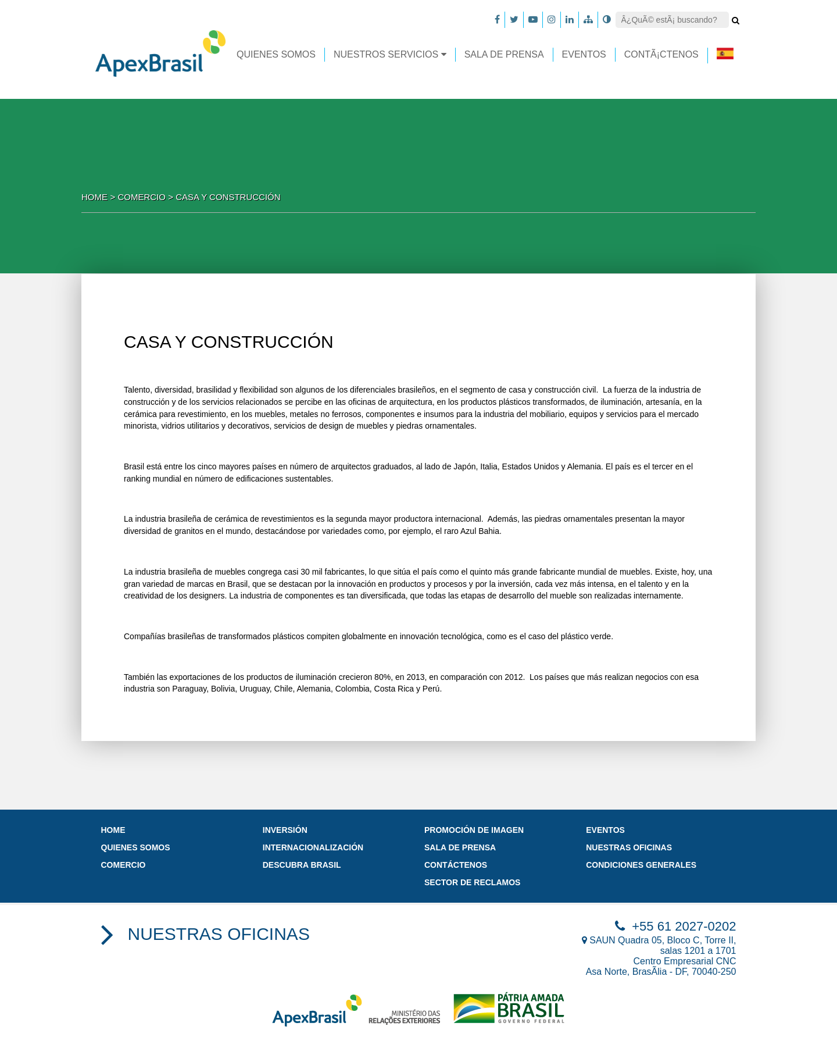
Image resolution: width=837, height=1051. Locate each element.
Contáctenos (455, 865)
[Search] (672, 20)
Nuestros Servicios (390, 54)
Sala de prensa (504, 54)
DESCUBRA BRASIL (302, 865)
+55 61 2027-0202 (675, 926)
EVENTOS (584, 54)
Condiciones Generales (641, 865)
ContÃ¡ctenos (661, 54)
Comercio (123, 865)
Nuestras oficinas (629, 847)
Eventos (605, 830)
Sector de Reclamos (472, 882)
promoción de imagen (474, 830)
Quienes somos (276, 54)
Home (94, 197)
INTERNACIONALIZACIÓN (313, 847)
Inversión (285, 830)
